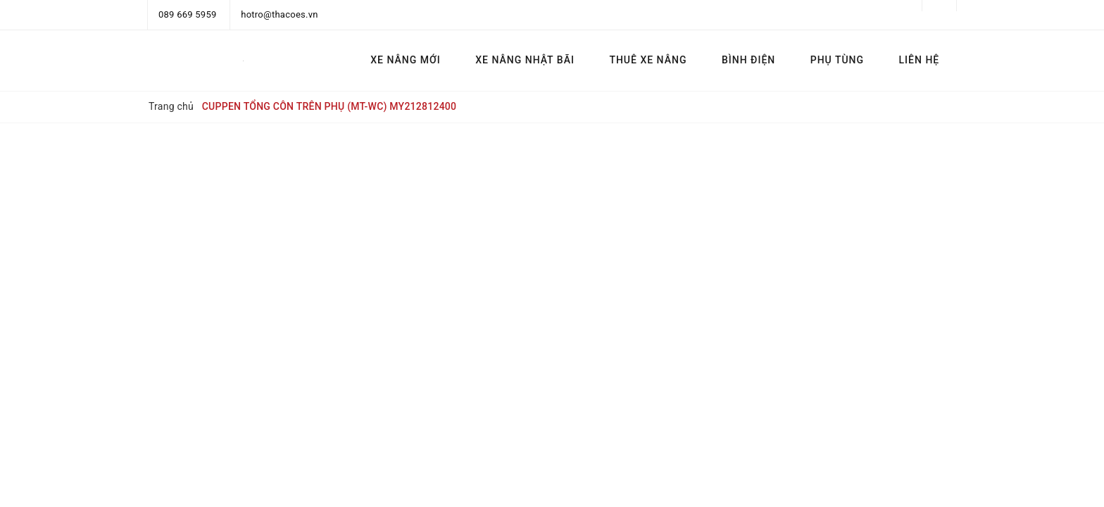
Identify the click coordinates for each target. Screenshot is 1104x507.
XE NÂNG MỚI (405, 59)
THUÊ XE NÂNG (647, 59)
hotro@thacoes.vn (279, 14)
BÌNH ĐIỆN (748, 59)
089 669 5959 (187, 14)
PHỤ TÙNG (837, 59)
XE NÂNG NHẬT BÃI (525, 59)
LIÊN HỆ (919, 59)
